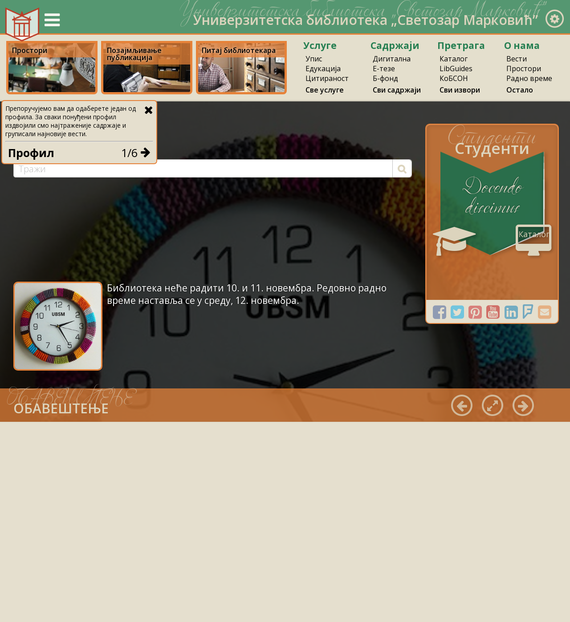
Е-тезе (384, 68)
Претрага (461, 45)
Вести (516, 59)
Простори (523, 68)
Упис (313, 59)
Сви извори (460, 90)
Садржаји (394, 45)
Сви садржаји (397, 90)
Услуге (320, 45)
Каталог (454, 59)
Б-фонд (385, 78)
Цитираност (327, 78)
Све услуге (324, 90)
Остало (519, 90)
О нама (522, 45)
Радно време (529, 78)
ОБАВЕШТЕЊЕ (61, 408)
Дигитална (392, 59)
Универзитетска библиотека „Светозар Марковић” (365, 20)
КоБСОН (454, 78)
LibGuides (456, 68)
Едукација (323, 68)
